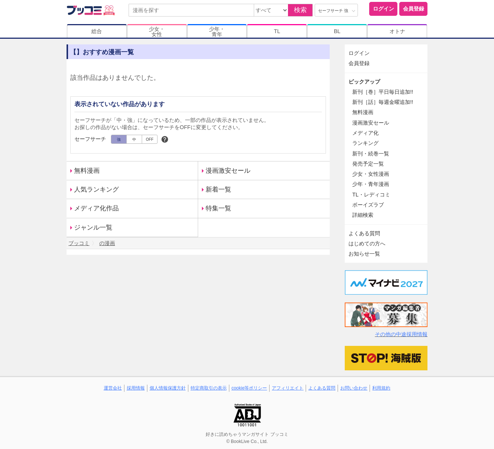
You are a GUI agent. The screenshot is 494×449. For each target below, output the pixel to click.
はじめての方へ (367, 243)
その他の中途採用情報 (401, 334)
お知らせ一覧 (364, 254)
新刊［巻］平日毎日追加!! (382, 92)
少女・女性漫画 (370, 174)
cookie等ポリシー (249, 388)
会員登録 (413, 9)
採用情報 (136, 388)
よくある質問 (364, 233)
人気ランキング (96, 189)
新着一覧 (218, 189)
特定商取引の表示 (209, 388)
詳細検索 (362, 215)
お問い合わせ (353, 388)
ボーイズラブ (368, 205)
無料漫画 (87, 170)
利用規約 (381, 388)
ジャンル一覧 (93, 227)
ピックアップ (364, 82)
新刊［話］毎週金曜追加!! (382, 102)
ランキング (365, 143)
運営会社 (113, 388)
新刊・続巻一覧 (370, 154)
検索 (300, 10)
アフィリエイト (287, 388)
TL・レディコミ (371, 195)
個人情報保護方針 (168, 388)
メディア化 (365, 133)
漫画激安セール (228, 170)
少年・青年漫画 (370, 184)
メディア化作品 (96, 208)
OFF (149, 139)
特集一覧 (218, 208)
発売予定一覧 (368, 164)
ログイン (383, 9)
